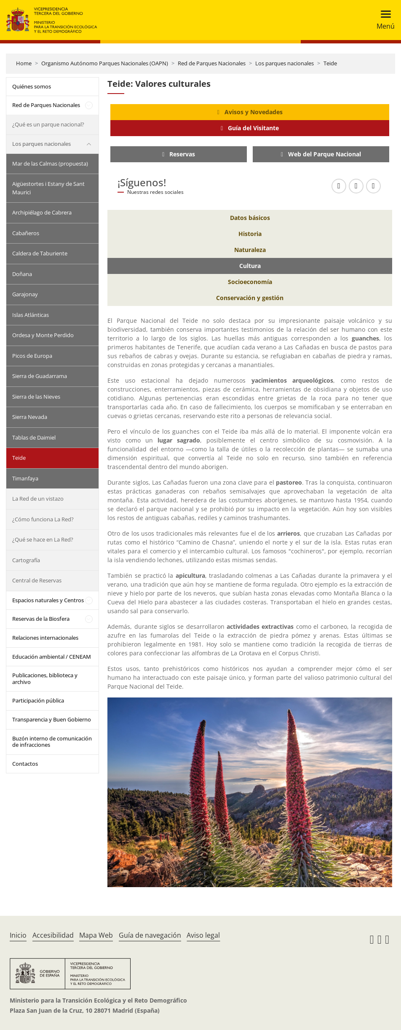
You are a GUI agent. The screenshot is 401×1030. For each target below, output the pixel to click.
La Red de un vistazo (38, 498)
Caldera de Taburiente (39, 253)
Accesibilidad (53, 935)
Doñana (22, 274)
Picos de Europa (32, 355)
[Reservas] (178, 154)
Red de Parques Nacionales (212, 63)
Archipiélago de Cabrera (42, 212)
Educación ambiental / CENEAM (51, 656)
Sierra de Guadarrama (39, 376)
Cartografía (26, 560)
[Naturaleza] (249, 250)
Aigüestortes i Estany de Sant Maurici (48, 188)
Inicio (18, 935)
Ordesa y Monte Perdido (43, 335)
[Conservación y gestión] (249, 298)
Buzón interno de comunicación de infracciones (52, 742)
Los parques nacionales (284, 63)
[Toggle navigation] (383, 20)
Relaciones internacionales (45, 637)
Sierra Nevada (29, 417)
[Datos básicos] (249, 218)
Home (24, 63)
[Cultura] (249, 266)
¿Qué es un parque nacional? (48, 124)
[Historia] (249, 234)
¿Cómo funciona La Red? (43, 519)
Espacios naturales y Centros (48, 600)
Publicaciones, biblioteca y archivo (45, 678)
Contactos (25, 763)
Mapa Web (96, 935)
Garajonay (25, 294)
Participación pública (38, 700)
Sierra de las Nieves (36, 396)
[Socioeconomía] (249, 282)
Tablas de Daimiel (34, 437)
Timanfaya (25, 478)
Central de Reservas (36, 580)
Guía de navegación (150, 935)
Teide (330, 63)
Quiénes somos (31, 86)
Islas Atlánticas (30, 315)
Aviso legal (203, 935)
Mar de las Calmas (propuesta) (50, 163)
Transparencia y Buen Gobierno (51, 719)
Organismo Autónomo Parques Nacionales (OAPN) (104, 63)
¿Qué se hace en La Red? (42, 539)
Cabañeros (25, 233)
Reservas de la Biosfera (41, 618)
